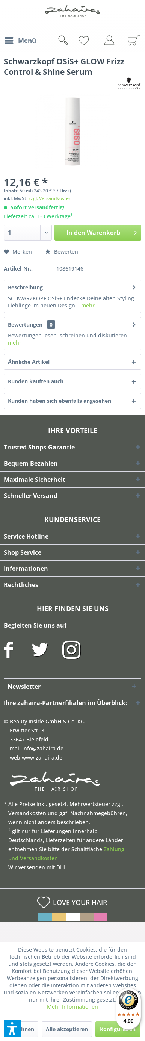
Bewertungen (25, 324)
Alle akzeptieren (67, 1029)
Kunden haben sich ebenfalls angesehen (59, 400)
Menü (20, 40)
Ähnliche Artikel (29, 361)
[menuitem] (20, 40)
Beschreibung (25, 287)
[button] (12, 1028)
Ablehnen (21, 1029)
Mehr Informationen (72, 1006)
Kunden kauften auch (35, 381)
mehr (87, 305)
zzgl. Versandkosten (50, 198)
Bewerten (61, 251)
